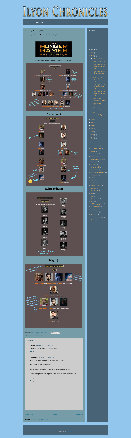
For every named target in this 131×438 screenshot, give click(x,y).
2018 (92, 126)
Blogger (69, 432)
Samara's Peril (95, 212)
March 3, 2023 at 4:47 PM (46, 358)
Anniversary (94, 146)
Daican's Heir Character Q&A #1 (99, 114)
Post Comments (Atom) (40, 419)
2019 (92, 122)
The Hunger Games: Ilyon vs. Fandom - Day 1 (99, 93)
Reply (32, 351)
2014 (92, 138)
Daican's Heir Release (35, 336)
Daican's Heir (95, 170)
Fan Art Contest (96, 185)
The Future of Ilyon (99, 61)
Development (95, 175)
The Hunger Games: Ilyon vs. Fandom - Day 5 (99, 66)
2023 (92, 56)
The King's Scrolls (96, 217)
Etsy (92, 177)
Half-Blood (94, 191)
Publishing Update (97, 204)
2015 (92, 135)
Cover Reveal (95, 167)
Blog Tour (94, 156)
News (92, 201)
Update (93, 220)
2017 (92, 129)
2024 (92, 53)
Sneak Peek (94, 214)
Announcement (96, 149)
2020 (92, 119)
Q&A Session (95, 207)
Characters (94, 162)
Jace (92, 193)
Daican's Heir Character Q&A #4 (99, 99)
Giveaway (94, 188)
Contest (93, 164)
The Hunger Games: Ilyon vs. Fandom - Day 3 (99, 80)
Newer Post (29, 414)
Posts (27, 22)
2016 (92, 132)
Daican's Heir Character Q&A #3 (99, 104)
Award (93, 151)
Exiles (92, 180)
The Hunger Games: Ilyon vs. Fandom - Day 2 (99, 86)
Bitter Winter (95, 154)
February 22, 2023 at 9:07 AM (44, 345)
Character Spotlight (97, 159)
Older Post (78, 414)
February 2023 (97, 59)
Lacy (92, 196)
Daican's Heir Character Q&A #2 (99, 109)
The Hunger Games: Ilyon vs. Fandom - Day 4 (99, 73)
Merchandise (95, 199)
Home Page (39, 22)
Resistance (94, 209)
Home (54, 414)
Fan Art (93, 183)
